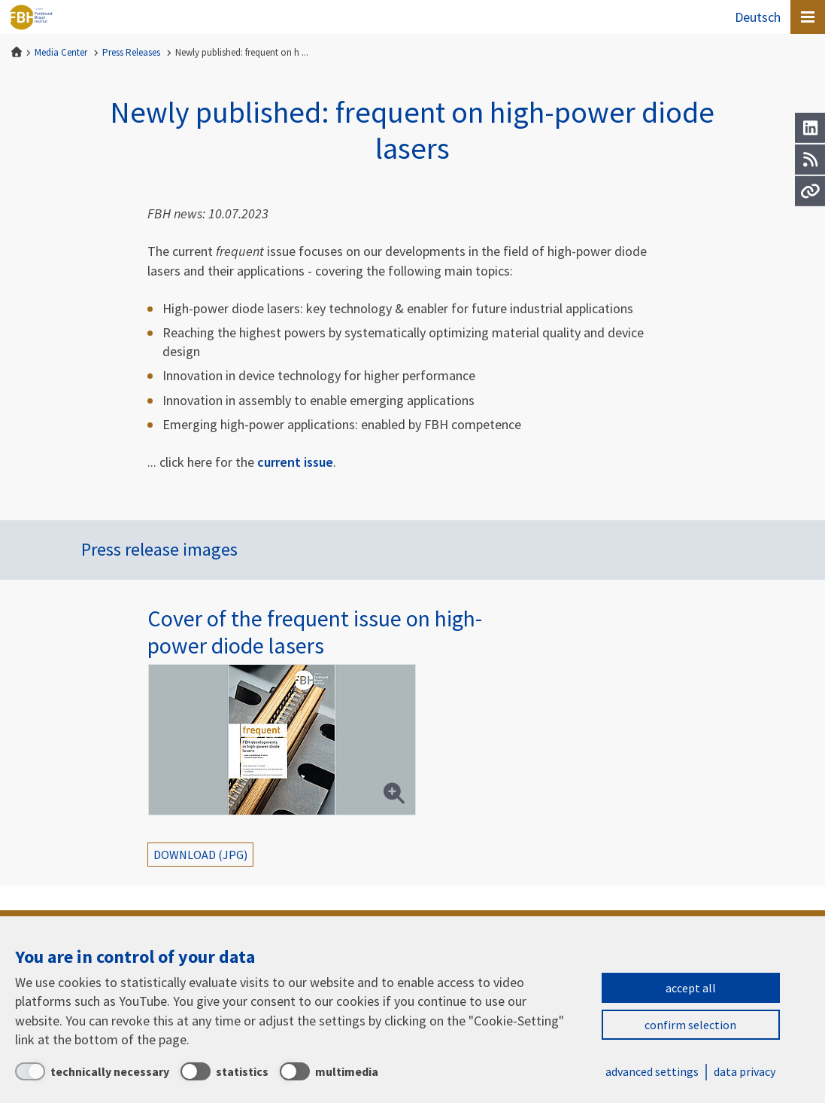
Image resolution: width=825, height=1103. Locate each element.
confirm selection (690, 1024)
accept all (691, 987)
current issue (295, 462)
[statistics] (224, 1071)
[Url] (810, 191)
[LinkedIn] (810, 128)
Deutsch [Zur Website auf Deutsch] (758, 17)
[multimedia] (329, 1071)
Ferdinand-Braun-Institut (31, 17)
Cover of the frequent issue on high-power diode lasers (314, 632)
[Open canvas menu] (807, 17)
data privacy (744, 1071)
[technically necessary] (92, 1071)
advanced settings (652, 1071)
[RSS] (810, 160)
